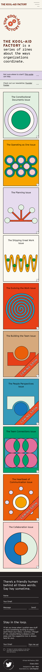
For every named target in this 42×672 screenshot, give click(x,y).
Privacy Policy (34, 663)
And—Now (35, 666)
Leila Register (34, 669)
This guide (29, 74)
